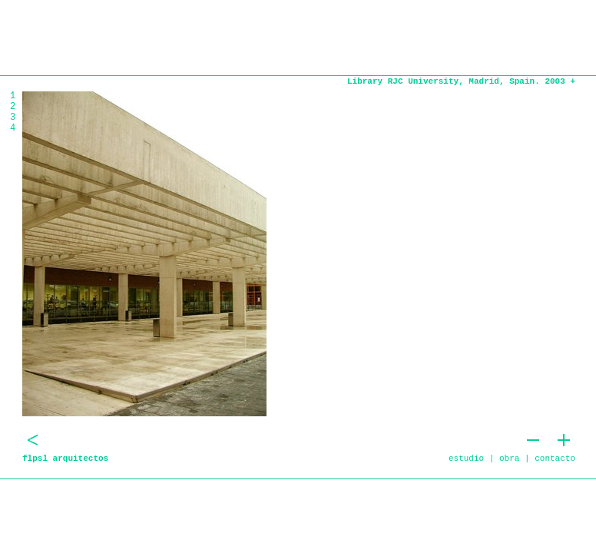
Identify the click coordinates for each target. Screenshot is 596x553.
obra (509, 458)
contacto (555, 458)
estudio (466, 458)
